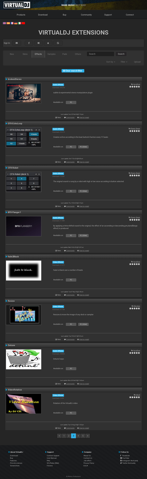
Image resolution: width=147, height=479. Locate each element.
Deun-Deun (135, 129)
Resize (11, 301)
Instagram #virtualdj (129, 461)
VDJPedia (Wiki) (53, 463)
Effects (38, 54)
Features (13, 461)
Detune (11, 345)
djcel (138, 395)
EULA (86, 466)
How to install (84, 117)
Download (43, 15)
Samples (52, 54)
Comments (70, 117)
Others (78, 54)
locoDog (136, 84)
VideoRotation (15, 390)
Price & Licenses (16, 463)
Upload (137, 62)
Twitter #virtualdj (127, 463)
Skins (25, 54)
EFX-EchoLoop (15, 123)
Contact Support (53, 456)
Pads (64, 54)
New (12, 54)
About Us (87, 456)
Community (86, 15)
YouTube (124, 458)
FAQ (48, 461)
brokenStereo (15, 79)
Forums (50, 466)
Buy (64, 15)
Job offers (87, 461)
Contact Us (88, 458)
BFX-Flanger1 (14, 212)
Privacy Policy (89, 463)
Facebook (125, 456)
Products (21, 15)
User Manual (52, 458)
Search (121, 54)
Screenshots (15, 466)
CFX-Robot (13, 168)
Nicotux (137, 306)
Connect (130, 15)
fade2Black (13, 256)
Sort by (110, 62)
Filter (124, 62)
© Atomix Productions (73, 476)
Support (108, 15)
